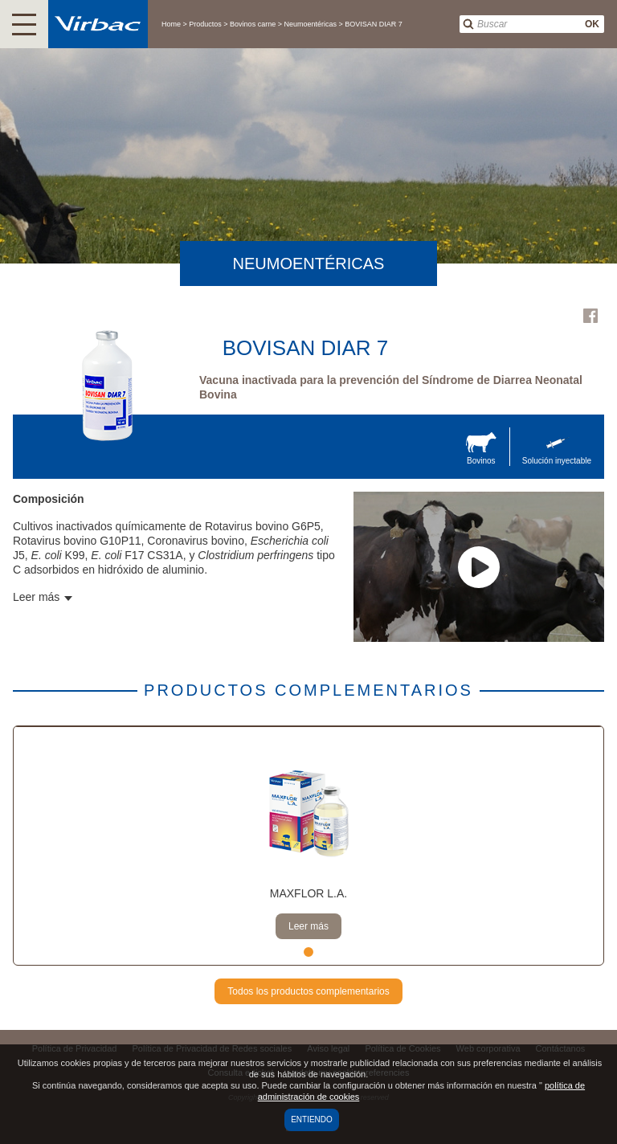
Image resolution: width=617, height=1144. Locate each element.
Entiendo (312, 1119)
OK (592, 24)
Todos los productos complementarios (308, 991)
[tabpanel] (308, 846)
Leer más (308, 926)
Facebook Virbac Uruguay (590, 315)
